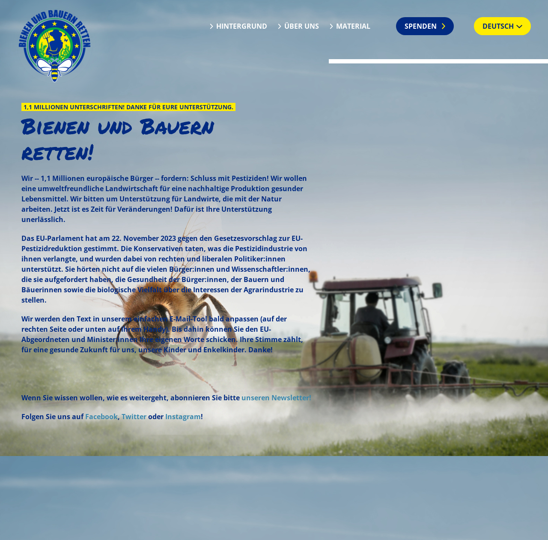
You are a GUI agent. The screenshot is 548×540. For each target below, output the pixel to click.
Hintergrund (241, 26)
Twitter (134, 416)
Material (353, 26)
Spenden (421, 26)
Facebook (101, 416)
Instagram (183, 416)
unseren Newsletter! (276, 397)
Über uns (301, 26)
